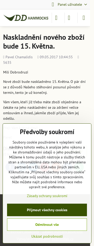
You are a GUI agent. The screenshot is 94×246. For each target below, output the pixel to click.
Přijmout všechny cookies (47, 210)
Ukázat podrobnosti (47, 236)
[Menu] (84, 18)
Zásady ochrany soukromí (47, 195)
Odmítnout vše (47, 224)
